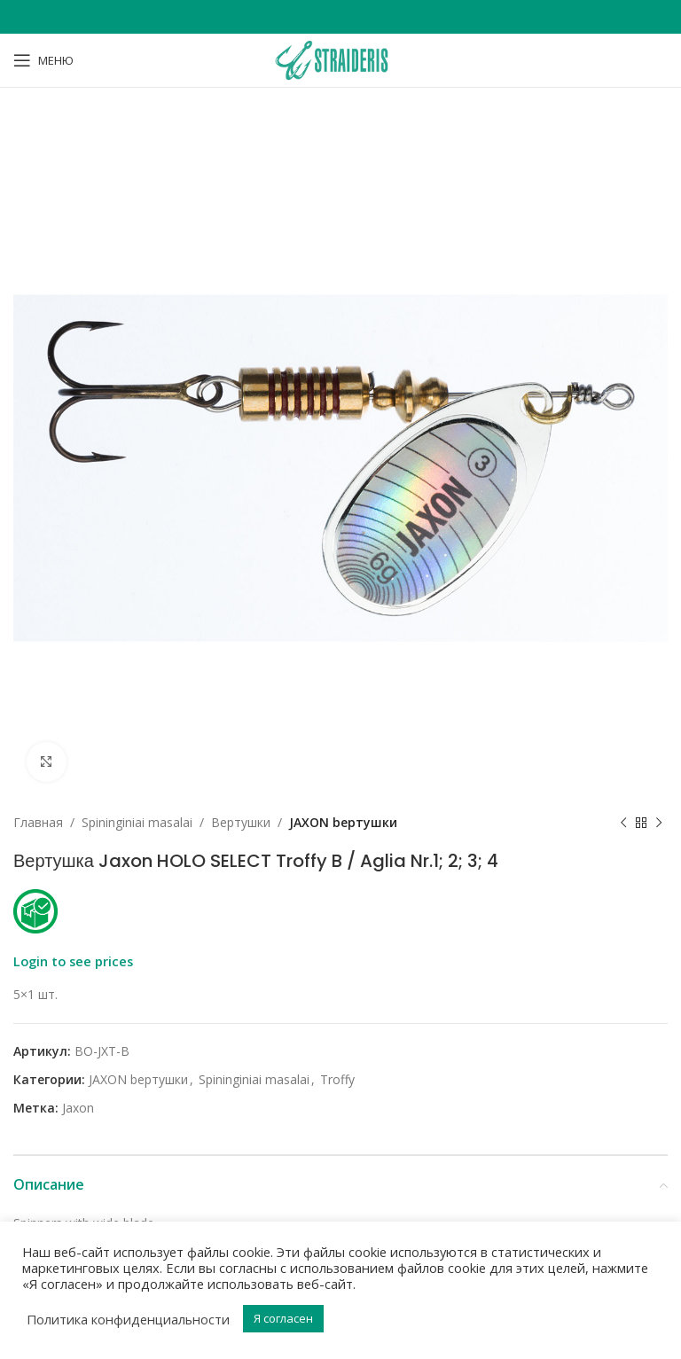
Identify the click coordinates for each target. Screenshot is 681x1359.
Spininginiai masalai (137, 822)
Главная (38, 822)
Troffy (337, 1079)
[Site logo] (340, 59)
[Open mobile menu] (43, 60)
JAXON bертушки (343, 822)
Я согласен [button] (283, 1318)
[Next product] (659, 823)
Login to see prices (73, 961)
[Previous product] (623, 823)
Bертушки (240, 822)
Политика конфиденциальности (128, 1319)
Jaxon (78, 1107)
